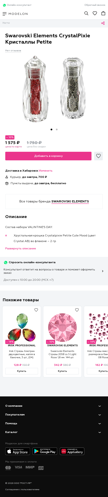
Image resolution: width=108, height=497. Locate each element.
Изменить (46, 170)
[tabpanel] (54, 88)
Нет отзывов (13, 50)
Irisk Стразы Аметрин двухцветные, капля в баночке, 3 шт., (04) (22, 354)
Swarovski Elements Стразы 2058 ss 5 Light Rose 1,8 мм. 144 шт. (62, 354)
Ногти (6, 23)
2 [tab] (56, 129)
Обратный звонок (94, 5)
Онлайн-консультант (17, 5)
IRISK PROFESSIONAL (22, 345)
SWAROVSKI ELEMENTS (62, 345)
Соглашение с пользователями (22, 490)
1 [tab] (51, 129)
